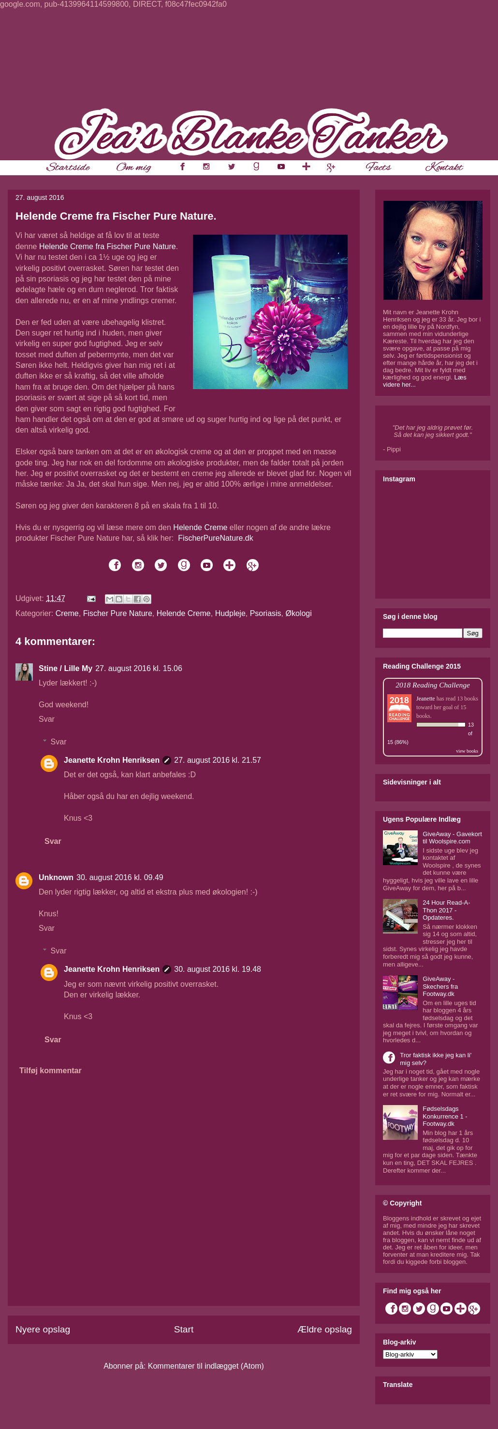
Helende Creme (200, 527)
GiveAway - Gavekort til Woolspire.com (452, 837)
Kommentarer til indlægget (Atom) (206, 1366)
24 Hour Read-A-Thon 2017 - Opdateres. (446, 910)
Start (184, 1329)
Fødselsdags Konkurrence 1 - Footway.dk (445, 1116)
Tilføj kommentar (50, 1070)
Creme (67, 613)
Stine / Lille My (65, 668)
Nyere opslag (42, 1329)
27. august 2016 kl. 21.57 (217, 760)
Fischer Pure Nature (117, 613)
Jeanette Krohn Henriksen (112, 760)
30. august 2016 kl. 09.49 (119, 877)
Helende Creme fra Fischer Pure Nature (107, 246)
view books (467, 751)
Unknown (56, 877)
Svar (47, 719)
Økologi (298, 613)
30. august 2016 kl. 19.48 (217, 969)
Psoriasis (265, 613)
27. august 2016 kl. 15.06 (138, 668)
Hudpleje (230, 613)
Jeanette (425, 698)
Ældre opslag (324, 1329)
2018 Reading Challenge (432, 685)
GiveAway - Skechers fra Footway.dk (440, 986)
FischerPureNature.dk (215, 538)
